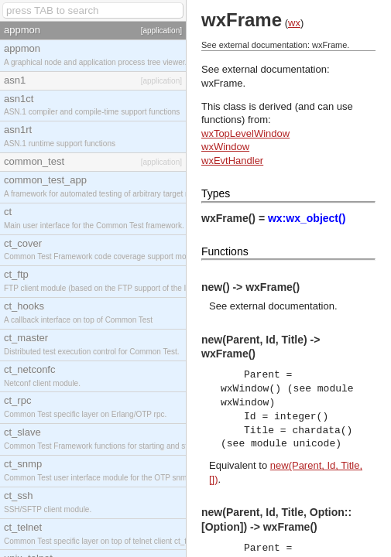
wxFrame (221, 83)
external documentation (282, 306)
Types (215, 193)
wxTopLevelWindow (245, 133)
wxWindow (225, 146)
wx (294, 23)
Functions (225, 251)
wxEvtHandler (232, 160)
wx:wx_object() (306, 218)
